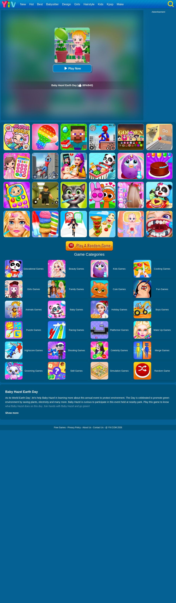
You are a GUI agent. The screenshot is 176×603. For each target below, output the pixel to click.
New (23, 4)
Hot (31, 4)
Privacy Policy (74, 427)
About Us (87, 427)
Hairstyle (89, 4)
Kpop (110, 4)
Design (66, 4)
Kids (100, 4)
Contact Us (98, 427)
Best (40, 4)
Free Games (60, 427)
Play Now (72, 68)
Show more (11, 412)
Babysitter (52, 4)
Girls (77, 4)
